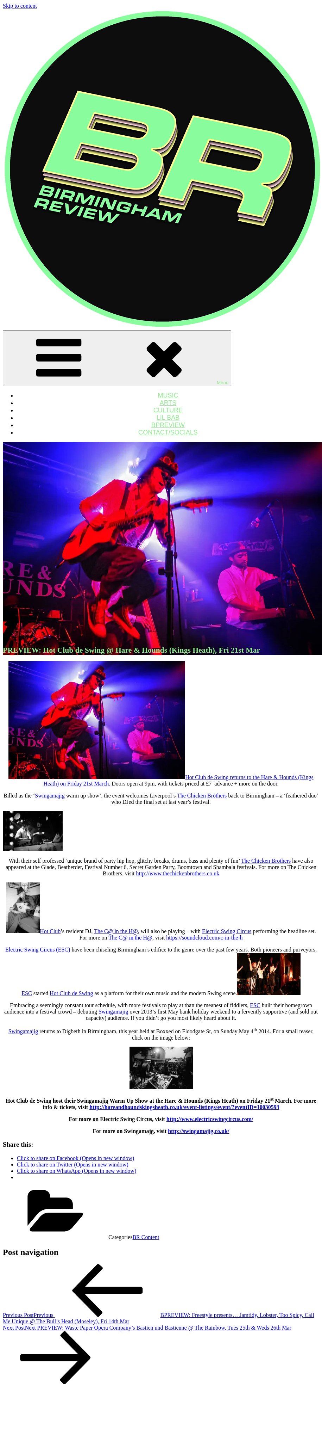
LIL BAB (168, 417)
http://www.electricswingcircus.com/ (209, 1119)
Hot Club (50, 931)
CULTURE (168, 410)
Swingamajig (50, 796)
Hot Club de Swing (71, 993)
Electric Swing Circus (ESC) (37, 950)
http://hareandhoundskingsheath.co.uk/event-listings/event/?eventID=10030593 (184, 1107)
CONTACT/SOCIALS (168, 432)
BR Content (145, 1237)
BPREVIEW (168, 425)
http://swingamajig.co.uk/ (198, 1131)
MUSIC (168, 395)
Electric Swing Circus (226, 931)
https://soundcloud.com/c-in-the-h (204, 938)
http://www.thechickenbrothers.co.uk (177, 873)
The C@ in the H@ (116, 931)
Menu (117, 358)
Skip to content (20, 6)
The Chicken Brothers (202, 796)
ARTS (168, 402)
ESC (26, 993)
